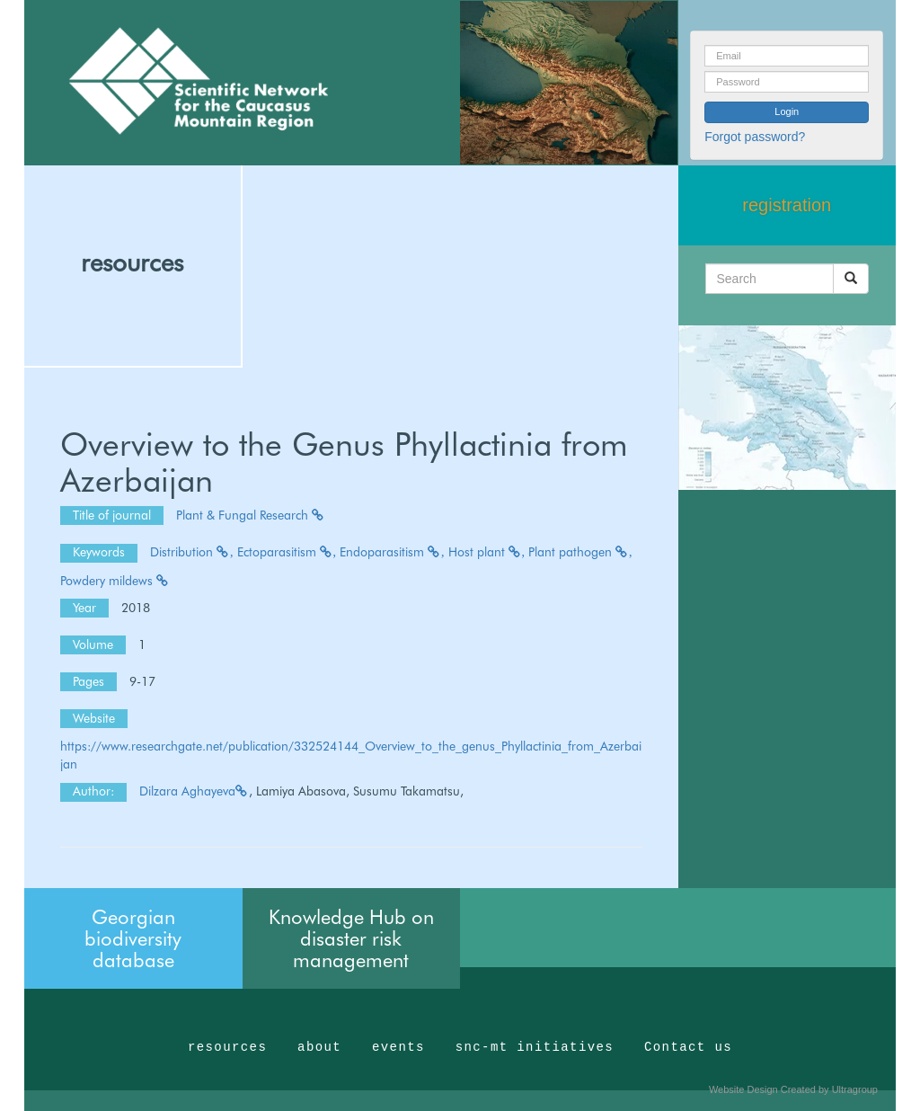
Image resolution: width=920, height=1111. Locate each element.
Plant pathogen (580, 552)
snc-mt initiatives (535, 1047)
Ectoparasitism (287, 552)
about (319, 1047)
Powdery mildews (115, 580)
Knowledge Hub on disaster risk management (351, 938)
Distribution (192, 552)
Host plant (487, 552)
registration (786, 205)
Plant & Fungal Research (250, 515)
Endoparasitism (392, 552)
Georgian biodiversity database (132, 938)
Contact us (688, 1047)
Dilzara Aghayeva (194, 791)
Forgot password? (754, 136)
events (398, 1047)
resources (132, 262)
